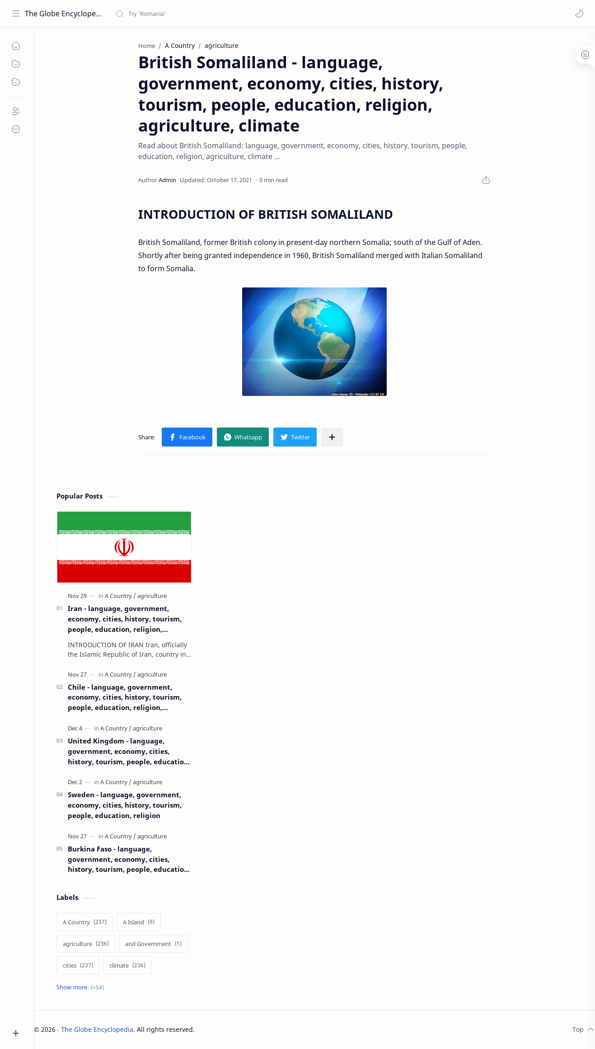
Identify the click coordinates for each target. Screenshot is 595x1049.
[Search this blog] (187, 13)
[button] (579, 13)
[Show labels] (82, 987)
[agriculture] (152, 596)
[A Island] (139, 922)
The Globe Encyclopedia (64, 14)
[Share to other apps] (332, 437)
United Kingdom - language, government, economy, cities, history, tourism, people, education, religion (129, 751)
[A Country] (120, 596)
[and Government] (153, 944)
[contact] (16, 129)
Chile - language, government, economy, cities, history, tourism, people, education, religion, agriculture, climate (125, 697)
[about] (16, 111)
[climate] (127, 965)
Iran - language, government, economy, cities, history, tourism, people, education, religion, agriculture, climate (125, 619)
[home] (16, 46)
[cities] (77, 965)
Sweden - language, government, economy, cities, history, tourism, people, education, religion (125, 805)
